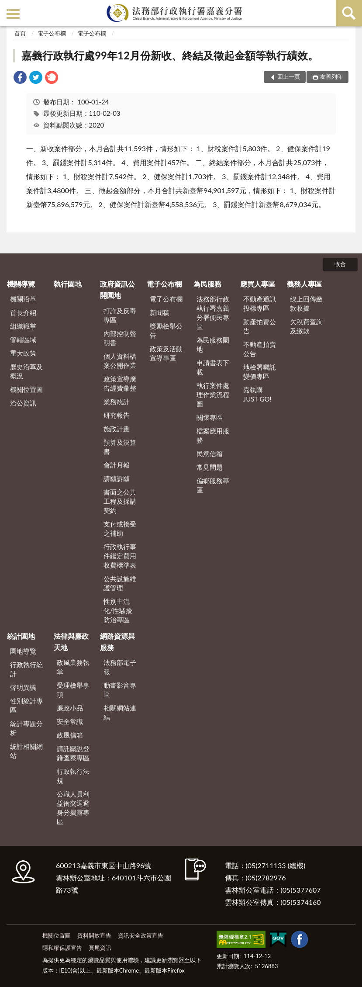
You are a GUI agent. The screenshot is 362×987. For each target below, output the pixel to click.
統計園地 (21, 636)
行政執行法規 (73, 775)
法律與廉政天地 (71, 641)
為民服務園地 (213, 344)
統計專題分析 (26, 728)
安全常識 (70, 721)
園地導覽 (23, 651)
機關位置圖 (26, 389)
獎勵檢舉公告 (166, 330)
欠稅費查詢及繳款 (306, 326)
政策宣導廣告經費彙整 (119, 383)
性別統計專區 (26, 705)
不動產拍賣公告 (259, 348)
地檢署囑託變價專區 (259, 371)
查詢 (349, 13)
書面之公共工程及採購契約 (119, 501)
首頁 (20, 33)
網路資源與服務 (117, 641)
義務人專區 (304, 284)
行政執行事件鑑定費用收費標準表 (119, 556)
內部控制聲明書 (119, 337)
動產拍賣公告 (259, 326)
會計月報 (116, 465)
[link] (20, 78)
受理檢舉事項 (73, 689)
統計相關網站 (26, 750)
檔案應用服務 (213, 435)
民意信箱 (210, 453)
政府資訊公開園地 (117, 289)
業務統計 (116, 401)
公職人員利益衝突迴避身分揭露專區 (73, 807)
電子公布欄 (52, 33)
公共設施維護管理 (119, 583)
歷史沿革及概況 (26, 371)
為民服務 (207, 284)
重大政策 (23, 353)
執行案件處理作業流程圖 (213, 394)
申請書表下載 (213, 367)
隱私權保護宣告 (62, 947)
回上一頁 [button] (288, 76)
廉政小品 (70, 708)
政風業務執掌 (73, 666)
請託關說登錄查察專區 (73, 753)
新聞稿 (159, 312)
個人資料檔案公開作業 (119, 360)
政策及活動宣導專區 (166, 353)
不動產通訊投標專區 (259, 303)
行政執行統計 (26, 669)
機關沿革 (23, 299)
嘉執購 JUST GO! (257, 394)
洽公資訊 (23, 403)
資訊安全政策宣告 (140, 935)
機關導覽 (21, 284)
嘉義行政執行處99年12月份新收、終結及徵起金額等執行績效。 (169, 55)
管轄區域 (23, 339)
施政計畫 (116, 429)
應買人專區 (257, 284)
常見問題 (210, 467)
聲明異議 (23, 687)
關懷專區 (210, 417)
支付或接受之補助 (119, 528)
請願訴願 (116, 478)
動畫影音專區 (119, 689)
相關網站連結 (119, 712)
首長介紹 (23, 312)
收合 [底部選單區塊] (340, 263)
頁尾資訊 (100, 947)
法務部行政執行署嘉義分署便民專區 (213, 312)
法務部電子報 (119, 666)
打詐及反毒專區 (119, 315)
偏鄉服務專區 (213, 485)
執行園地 (68, 284)
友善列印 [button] (331, 76)
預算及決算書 (119, 446)
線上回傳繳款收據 (306, 303)
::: (8, 7)
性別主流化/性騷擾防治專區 (118, 610)
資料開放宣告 (94, 935)
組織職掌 (23, 326)
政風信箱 (70, 735)
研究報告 (116, 415)
